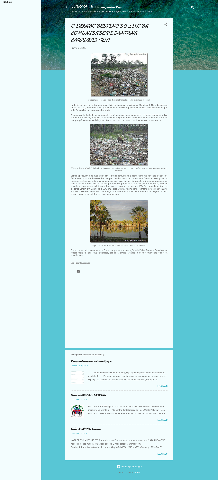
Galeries (137, 472)
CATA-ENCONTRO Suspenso (86, 429)
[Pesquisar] (192, 7)
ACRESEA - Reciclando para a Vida (97, 7)
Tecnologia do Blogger (129, 466)
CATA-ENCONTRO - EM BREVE (88, 395)
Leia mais (162, 386)
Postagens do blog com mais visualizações (91, 361)
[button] (165, 25)
